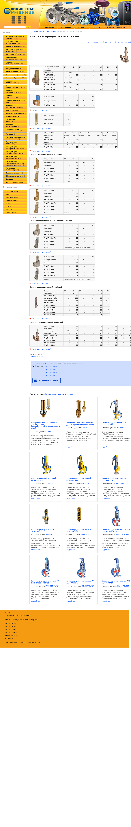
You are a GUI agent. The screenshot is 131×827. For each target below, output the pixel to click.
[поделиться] (93, 42)
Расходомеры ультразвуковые (13, 157)
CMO (7, 194)
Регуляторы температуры (12, 169)
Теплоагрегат (11, 212)
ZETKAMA (9, 209)
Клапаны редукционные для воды (15, 101)
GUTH (8, 203)
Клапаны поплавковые (12, 82)
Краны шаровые (14, 116)
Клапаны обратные (15, 78)
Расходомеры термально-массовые (15, 152)
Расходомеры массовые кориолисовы (15, 138)
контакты (82, 28)
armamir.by (9, 638)
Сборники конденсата (16, 176)
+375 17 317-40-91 (50, 366)
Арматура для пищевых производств (15, 37)
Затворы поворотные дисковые (14, 50)
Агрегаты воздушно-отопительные (14, 42)
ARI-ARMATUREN (12, 191)
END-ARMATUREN (12, 197)
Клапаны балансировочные (14, 63)
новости (96, 28)
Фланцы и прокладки (15, 182)
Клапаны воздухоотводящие (14, 68)
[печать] (106, 42)
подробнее (35, 447)
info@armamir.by (11, 635)
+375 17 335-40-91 (50, 373)
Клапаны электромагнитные (14, 106)
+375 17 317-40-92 (50, 369)
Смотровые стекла (14, 173)
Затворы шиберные (15, 54)
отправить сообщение (116, 28)
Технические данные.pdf (41, 110)
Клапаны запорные (15, 72)
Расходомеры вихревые (11, 143)
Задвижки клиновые (15, 46)
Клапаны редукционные (13, 96)
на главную (49, 28)
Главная (33, 31)
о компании (66, 28)
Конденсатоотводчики (16, 113)
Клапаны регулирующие (13, 91)
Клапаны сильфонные (16, 75)
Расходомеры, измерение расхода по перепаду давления (15, 163)
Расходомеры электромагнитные (15, 148)
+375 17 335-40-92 (50, 376)
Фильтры (10, 179)
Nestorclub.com (34, 643)
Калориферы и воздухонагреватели (15, 58)
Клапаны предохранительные (15, 87)
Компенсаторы (13, 110)
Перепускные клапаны (11, 120)
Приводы (10, 134)
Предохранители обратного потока (14, 130)
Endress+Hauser (12, 200)
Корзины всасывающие (12, 125)
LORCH (8, 206)
